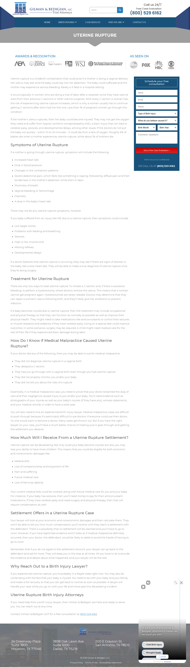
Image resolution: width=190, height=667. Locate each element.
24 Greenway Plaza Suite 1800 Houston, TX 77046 (26, 645)
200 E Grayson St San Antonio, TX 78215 (112, 643)
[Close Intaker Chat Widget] (181, 583)
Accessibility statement (110, 662)
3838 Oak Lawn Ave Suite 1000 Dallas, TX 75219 (68, 645)
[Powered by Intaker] (167, 661)
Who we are (115, 22)
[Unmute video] (143, 583)
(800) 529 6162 (146, 13)
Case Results (92, 22)
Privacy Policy (76, 662)
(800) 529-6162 (88, 614)
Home (47, 22)
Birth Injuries (66, 22)
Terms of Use (91, 662)
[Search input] (103, 10)
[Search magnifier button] (120, 10)
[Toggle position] (176, 583)
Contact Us (139, 22)
